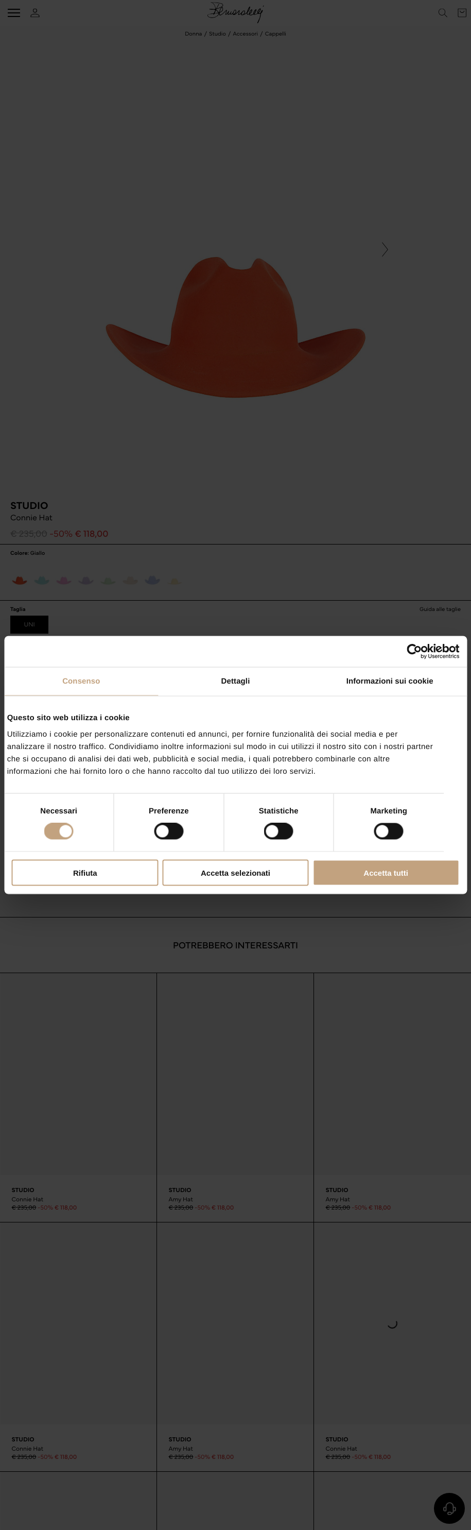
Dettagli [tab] (235, 681)
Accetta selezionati (235, 872)
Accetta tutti (385, 872)
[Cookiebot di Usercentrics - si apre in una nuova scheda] (414, 651)
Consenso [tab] (81, 681)
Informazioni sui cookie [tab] (389, 681)
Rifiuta (85, 872)
